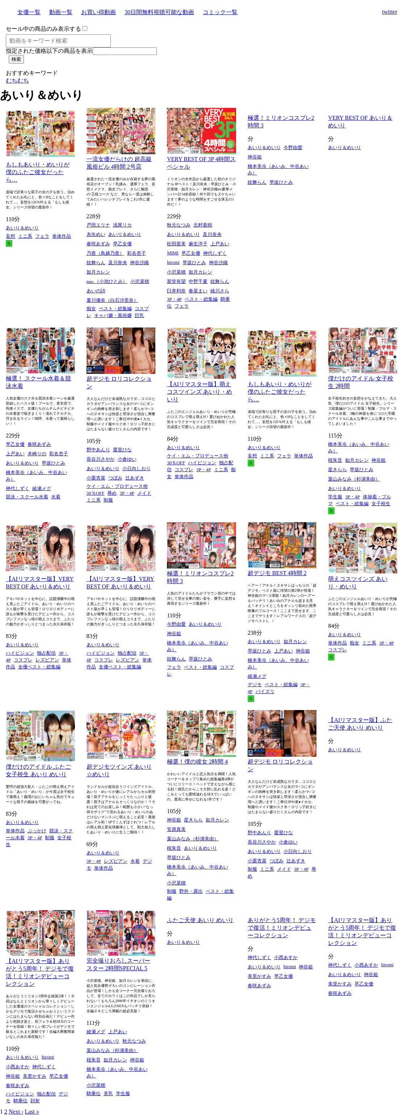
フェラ (42, 236)
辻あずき (134, 478)
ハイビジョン (202, 462)
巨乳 (139, 315)
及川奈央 (117, 262)
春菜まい (198, 290)
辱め (112, 493)
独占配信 (46, 653)
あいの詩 (96, 290)
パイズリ (265, 691)
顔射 (35, 1100)
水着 (55, 496)
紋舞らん (96, 262)
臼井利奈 (176, 290)
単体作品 (61, 236)
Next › (16, 1111)
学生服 (335, 496)
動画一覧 (60, 12)
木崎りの (37, 453)
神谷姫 (255, 157)
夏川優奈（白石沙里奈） (112, 300)
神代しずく (215, 253)
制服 (108, 500)
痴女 (91, 308)
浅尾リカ (122, 225)
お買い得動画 (98, 12)
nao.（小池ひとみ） (107, 281)
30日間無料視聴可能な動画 (159, 12)
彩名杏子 (136, 253)
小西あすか (17, 1066)
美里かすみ (34, 1076)
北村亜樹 (202, 225)
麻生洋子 (198, 243)
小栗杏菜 (96, 478)
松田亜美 (176, 243)
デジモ (255, 684)
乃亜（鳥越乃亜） (105, 253)
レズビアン (47, 660)
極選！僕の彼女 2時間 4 (197, 762)
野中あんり (98, 449)
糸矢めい (96, 234)
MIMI (173, 252)
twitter (389, 12)
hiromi (173, 262)
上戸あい (219, 243)
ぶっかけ (37, 830)
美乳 (108, 1093)
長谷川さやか (101, 459)
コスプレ (184, 469)
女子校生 (380, 503)
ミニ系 (25, 236)
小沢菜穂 (139, 281)
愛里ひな (122, 449)
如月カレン (98, 272)
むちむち (17, 80)
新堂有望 (176, 281)
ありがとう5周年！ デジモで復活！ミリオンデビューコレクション (282, 927)
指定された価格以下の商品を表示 (49, 51)
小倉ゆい (127, 459)
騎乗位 (20, 1100)
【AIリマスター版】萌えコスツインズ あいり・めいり (199, 391)
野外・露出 (191, 891)
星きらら (337, 469)
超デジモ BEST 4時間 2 (277, 573)
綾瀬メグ (41, 488)
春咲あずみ (98, 243)
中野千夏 (198, 281)
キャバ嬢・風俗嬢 (113, 315)
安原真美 (176, 829)
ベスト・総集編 (115, 308)
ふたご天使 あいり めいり (200, 920)
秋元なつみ (178, 225)
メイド (144, 493)
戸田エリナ (98, 225)
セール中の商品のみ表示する (43, 29)
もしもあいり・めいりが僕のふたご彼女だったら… (38, 172)
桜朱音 (335, 460)
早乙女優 (122, 243)
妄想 (10, 236)
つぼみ (115, 478)
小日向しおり (136, 468)
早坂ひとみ (194, 262)
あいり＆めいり (22, 228)
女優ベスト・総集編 (39, 667)
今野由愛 (293, 147)
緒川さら (219, 290)
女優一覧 (29, 12)
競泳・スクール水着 (27, 496)
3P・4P (174, 299)
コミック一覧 (220, 12)
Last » (32, 1111)
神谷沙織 (139, 262)
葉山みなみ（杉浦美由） (354, 479)
